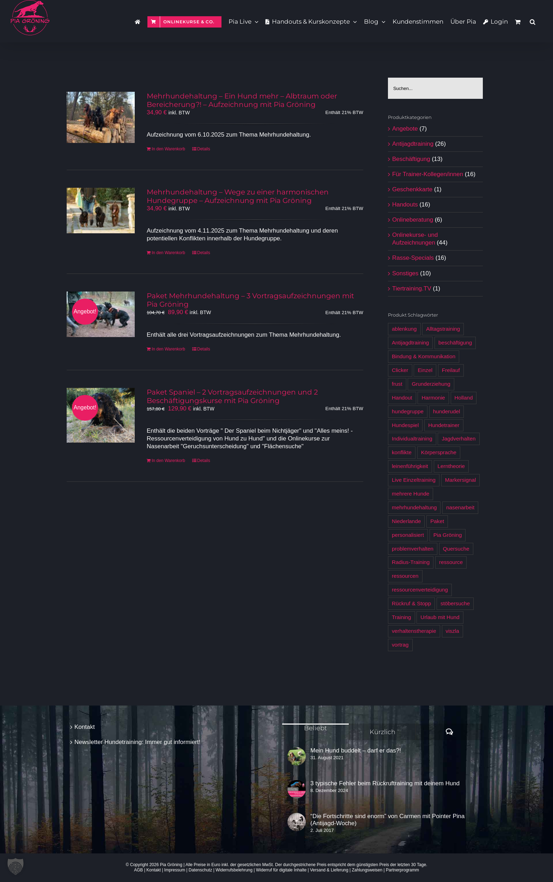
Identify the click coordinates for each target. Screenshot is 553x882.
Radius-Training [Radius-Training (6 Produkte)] (411, 562)
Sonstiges (405, 273)
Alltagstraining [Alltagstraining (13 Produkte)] (443, 329)
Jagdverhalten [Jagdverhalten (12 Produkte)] (458, 439)
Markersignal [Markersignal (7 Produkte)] (460, 480)
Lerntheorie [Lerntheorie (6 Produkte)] (451, 466)
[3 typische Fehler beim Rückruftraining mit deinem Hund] (296, 789)
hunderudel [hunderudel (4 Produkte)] (446, 411)
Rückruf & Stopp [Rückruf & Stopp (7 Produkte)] (411, 603)
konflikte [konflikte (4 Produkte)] (402, 452)
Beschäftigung (411, 159)
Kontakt (84, 727)
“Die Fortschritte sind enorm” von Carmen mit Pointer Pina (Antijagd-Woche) (387, 820)
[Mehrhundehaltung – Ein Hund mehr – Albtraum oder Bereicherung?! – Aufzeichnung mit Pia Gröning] (101, 117)
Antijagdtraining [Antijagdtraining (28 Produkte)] (410, 343)
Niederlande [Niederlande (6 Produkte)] (406, 521)
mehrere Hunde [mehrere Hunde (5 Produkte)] (410, 494)
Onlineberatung (412, 219)
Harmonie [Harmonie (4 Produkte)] (433, 398)
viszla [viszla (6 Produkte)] (452, 631)
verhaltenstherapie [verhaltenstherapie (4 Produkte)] (414, 631)
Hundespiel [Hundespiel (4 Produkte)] (405, 425)
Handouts (405, 204)
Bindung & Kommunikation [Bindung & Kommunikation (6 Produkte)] (423, 356)
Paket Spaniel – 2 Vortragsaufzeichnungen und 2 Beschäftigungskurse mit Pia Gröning (232, 396)
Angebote (405, 128)
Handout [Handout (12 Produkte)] (402, 398)
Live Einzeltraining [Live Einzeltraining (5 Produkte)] (414, 480)
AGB (138, 870)
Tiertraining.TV (411, 288)
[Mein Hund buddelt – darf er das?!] (296, 756)
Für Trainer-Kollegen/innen (427, 174)
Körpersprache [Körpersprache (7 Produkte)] (438, 452)
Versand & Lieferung (329, 870)
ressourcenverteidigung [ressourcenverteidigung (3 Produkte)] (420, 590)
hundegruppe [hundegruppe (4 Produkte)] (408, 411)
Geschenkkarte (412, 189)
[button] (532, 21)
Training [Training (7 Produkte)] (401, 617)
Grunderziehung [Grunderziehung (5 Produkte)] (431, 384)
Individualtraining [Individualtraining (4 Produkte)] (412, 439)
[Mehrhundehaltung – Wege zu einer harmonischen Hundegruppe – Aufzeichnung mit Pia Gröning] (101, 210)
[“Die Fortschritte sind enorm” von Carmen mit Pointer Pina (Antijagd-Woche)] (296, 822)
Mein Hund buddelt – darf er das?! (355, 750)
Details (203, 148)
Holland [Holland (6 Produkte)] (464, 398)
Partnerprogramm (402, 870)
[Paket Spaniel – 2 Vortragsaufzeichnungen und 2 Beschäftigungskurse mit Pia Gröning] (101, 415)
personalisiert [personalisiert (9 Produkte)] (408, 535)
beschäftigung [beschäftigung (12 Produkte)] (455, 343)
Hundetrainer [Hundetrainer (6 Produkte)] (443, 425)
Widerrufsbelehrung (234, 870)
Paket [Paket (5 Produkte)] (437, 521)
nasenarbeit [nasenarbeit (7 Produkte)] (460, 507)
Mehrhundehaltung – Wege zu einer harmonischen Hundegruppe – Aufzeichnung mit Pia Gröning (238, 196)
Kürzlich (382, 732)
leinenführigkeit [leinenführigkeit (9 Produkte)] (410, 466)
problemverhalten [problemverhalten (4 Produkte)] (412, 549)
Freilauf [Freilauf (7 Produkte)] (451, 370)
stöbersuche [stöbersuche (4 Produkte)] (455, 603)
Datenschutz (200, 870)
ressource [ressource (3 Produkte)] (451, 562)
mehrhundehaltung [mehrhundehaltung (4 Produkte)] (414, 507)
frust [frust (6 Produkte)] (397, 384)
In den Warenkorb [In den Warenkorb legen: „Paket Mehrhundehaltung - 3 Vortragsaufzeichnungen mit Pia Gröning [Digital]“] (168, 349)
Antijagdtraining (412, 143)
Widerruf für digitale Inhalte (281, 870)
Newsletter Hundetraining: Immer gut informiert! (137, 742)
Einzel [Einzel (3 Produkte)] (425, 370)
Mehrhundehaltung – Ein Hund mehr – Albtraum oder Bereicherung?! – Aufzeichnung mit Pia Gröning (242, 100)
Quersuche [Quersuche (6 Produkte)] (456, 549)
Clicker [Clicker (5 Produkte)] (400, 370)
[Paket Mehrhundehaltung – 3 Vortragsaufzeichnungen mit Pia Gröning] (101, 314)
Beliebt (315, 728)
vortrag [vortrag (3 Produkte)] (400, 645)
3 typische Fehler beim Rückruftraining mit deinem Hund (385, 783)
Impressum (174, 870)
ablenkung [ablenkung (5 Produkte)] (404, 329)
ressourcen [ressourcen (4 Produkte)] (405, 576)
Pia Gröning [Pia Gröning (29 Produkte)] (447, 535)
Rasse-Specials (413, 257)
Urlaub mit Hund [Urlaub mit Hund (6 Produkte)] (440, 617)
